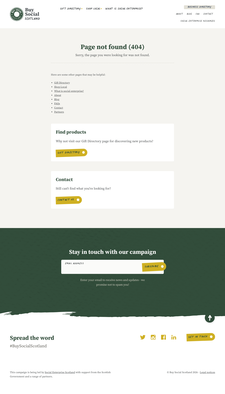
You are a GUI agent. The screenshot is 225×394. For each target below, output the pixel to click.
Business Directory (199, 7)
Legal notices (207, 372)
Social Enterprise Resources (197, 21)
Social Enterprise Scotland (60, 372)
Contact (208, 14)
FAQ (198, 14)
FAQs (57, 103)
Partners (59, 112)
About (179, 14)
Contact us (66, 200)
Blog (189, 14)
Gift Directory (70, 9)
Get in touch (197, 337)
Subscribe (152, 267)
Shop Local (93, 9)
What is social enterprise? (124, 9)
